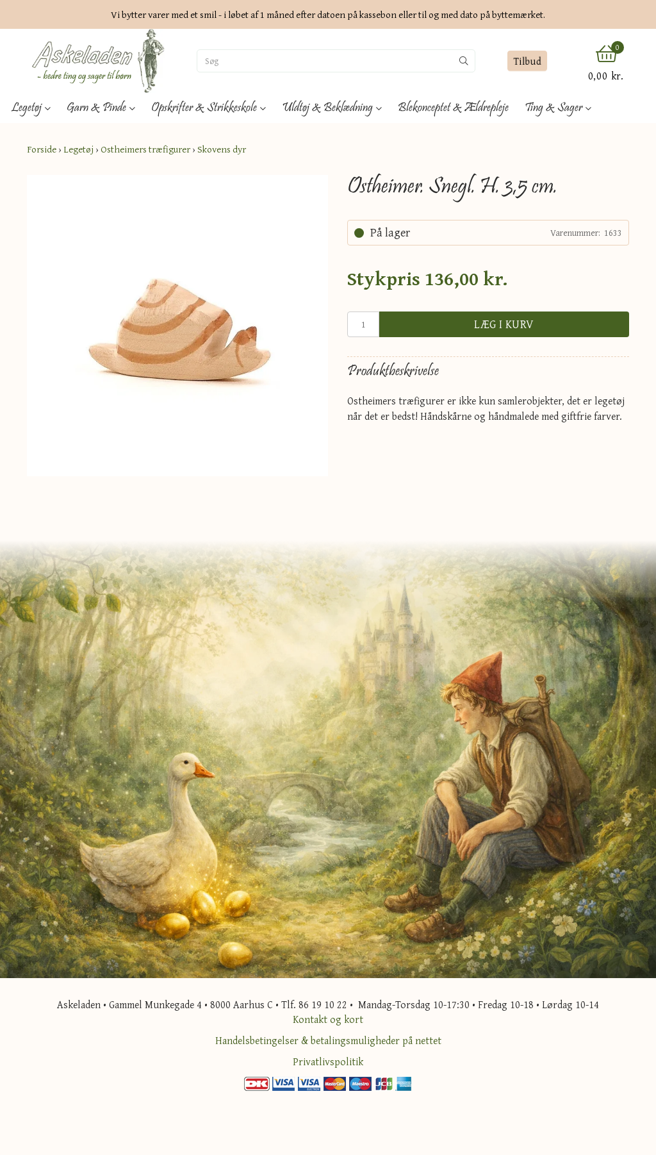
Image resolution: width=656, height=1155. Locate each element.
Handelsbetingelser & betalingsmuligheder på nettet (328, 1040)
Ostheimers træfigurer (145, 149)
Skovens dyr (221, 149)
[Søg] (325, 61)
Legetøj (78, 149)
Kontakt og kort (328, 1019)
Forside (41, 149)
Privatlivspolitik (328, 1061)
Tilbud (527, 61)
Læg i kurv (504, 324)
